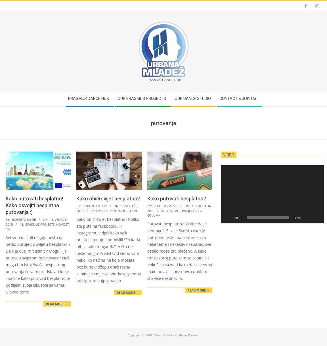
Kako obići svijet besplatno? (108, 199)
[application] (272, 194)
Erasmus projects (40, 224)
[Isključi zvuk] (308, 218)
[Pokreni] (228, 218)
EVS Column (106, 211)
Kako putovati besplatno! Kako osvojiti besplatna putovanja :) (34, 205)
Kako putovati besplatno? (176, 199)
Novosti (63, 224)
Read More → (57, 304)
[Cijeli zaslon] (317, 218)
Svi (8, 229)
